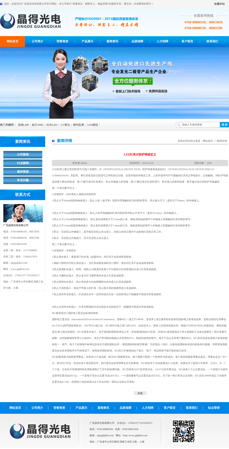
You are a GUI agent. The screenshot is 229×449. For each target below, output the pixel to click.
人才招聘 (162, 41)
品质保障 (137, 41)
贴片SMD (37, 124)
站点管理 (214, 407)
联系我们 (212, 41)
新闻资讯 (112, 41)
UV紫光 (65, 124)
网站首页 (12, 41)
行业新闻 (23, 163)
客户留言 (187, 41)
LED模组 (92, 124)
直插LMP (23, 124)
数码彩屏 (78, 124)
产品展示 (87, 41)
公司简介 (37, 41)
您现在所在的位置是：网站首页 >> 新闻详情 (202, 140)
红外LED (52, 124)
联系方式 (22, 195)
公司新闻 (23, 154)
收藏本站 (219, 3)
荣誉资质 (62, 41)
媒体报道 (23, 171)
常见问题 (23, 180)
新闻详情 (64, 141)
